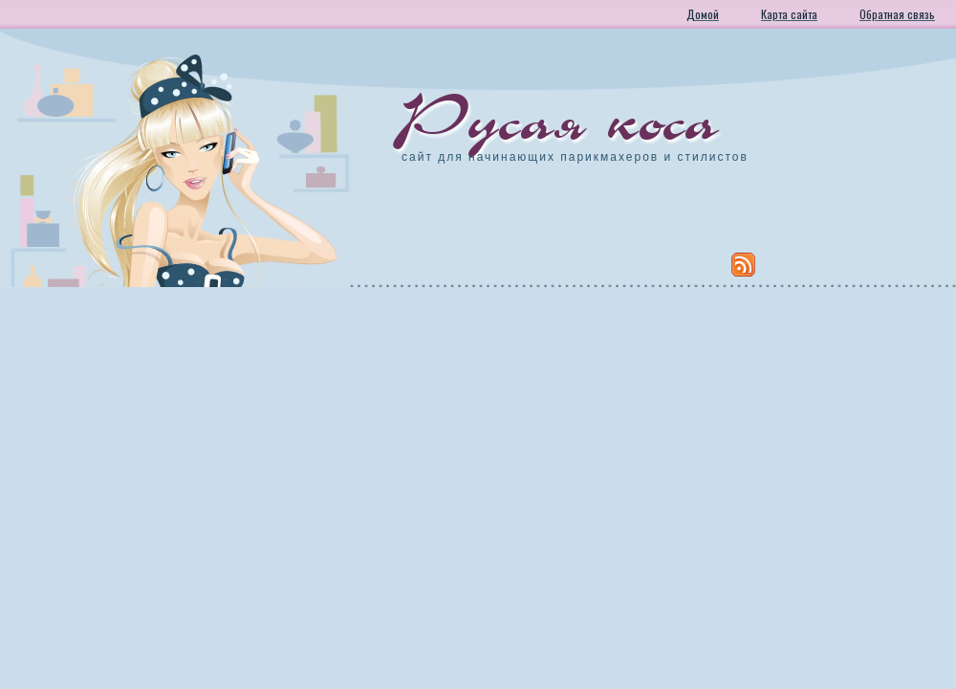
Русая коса (560, 119)
